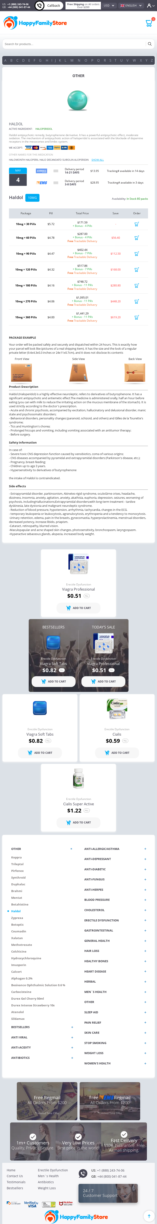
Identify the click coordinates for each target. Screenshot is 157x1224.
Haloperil (32, 159)
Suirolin (68, 159)
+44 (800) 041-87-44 (19, 7)
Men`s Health (48, 1176)
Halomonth (17, 159)
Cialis (117, 734)
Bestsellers (15, 1188)
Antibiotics (46, 1182)
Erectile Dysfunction (78, 584)
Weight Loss (47, 1188)
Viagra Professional (78, 589)
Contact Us (15, 1176)
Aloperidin (81, 159)
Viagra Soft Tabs (53, 664)
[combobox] (109, 6)
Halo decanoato (50, 159)
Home (11, 1170)
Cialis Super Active (78, 804)
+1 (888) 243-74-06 (17, 4)
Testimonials (16, 1182)
